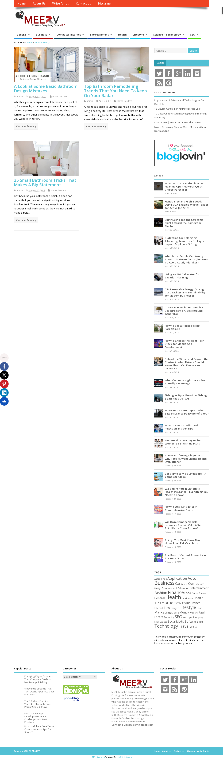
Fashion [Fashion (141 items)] (160, 592)
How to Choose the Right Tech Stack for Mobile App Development (184, 344)
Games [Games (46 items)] (202, 593)
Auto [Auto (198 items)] (192, 578)
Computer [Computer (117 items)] (196, 583)
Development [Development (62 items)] (169, 588)
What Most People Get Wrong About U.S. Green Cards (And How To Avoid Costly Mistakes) (186, 259)
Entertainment (99, 34)
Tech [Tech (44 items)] (201, 621)
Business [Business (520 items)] (164, 582)
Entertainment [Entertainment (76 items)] (199, 588)
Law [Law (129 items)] (167, 607)
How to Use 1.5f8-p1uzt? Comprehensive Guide (181, 508)
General (21, 34)
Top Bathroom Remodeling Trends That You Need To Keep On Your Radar (115, 90)
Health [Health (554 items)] (173, 597)
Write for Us (60, 3)
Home (21, 3)
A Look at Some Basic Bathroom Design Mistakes (46, 88)
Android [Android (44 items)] (158, 578)
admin (20, 96)
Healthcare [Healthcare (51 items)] (187, 598)
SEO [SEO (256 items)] (178, 616)
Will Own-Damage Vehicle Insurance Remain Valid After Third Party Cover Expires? (183, 525)
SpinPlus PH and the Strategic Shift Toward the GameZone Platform (184, 223)
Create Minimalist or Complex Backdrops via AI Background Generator (184, 310)
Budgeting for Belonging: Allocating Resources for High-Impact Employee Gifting (184, 241)
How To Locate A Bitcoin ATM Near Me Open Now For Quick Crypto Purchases (184, 186)
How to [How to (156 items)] (180, 602)
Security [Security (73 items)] (169, 617)
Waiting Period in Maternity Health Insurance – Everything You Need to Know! (186, 492)
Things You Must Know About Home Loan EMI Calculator (184, 541)
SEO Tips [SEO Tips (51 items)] (187, 617)
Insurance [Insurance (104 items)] (193, 603)
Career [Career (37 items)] (184, 584)
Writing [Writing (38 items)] (193, 627)
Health (122, 34)
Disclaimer (105, 3)
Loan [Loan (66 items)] (199, 608)
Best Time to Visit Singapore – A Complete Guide (185, 475)
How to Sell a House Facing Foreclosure (182, 327)
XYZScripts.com (125, 757)
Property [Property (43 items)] (194, 612)
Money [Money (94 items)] (184, 612)
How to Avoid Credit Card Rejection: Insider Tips (181, 427)
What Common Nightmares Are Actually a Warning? (185, 381)
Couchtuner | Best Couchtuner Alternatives (178, 122)
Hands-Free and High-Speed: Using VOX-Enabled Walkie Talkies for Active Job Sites (187, 204)
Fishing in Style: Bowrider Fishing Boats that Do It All (186, 396)
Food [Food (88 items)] (187, 593)
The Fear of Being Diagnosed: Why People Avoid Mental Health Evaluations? (186, 458)
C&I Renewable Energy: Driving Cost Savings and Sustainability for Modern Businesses (185, 292)
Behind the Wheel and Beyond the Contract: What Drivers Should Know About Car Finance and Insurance (186, 363)
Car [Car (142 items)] (178, 583)
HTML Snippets (98, 757)
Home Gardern (59, 96)
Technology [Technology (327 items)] (166, 626)
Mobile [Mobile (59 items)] (175, 612)
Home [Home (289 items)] (167, 602)
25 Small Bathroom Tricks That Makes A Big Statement (45, 182)
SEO (192, 34)
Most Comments (165, 92)
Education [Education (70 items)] (183, 588)
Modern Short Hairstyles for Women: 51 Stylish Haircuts (183, 442)
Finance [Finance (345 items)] (176, 592)
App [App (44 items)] (165, 578)
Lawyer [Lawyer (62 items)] (175, 608)
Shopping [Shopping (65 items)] (198, 617)
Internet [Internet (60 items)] (158, 608)
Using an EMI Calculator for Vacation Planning (182, 276)
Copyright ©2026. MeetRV (27, 751)
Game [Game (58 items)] (195, 593)
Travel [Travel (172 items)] (184, 626)
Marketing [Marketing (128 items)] (162, 612)
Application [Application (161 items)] (177, 578)
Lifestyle (138, 34)
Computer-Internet (69, 34)
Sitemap (191, 751)
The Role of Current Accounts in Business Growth (185, 556)
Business (41, 34)
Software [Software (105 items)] (191, 621)
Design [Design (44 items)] (157, 588)
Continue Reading (26, 126)
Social (160, 62)
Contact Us (83, 3)
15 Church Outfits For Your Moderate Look (177, 108)
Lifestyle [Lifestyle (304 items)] (187, 607)
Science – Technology (167, 34)
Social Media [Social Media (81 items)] (176, 621)
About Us (39, 3)
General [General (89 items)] (159, 598)
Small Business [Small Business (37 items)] (160, 622)
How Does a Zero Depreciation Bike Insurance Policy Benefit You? (187, 412)
